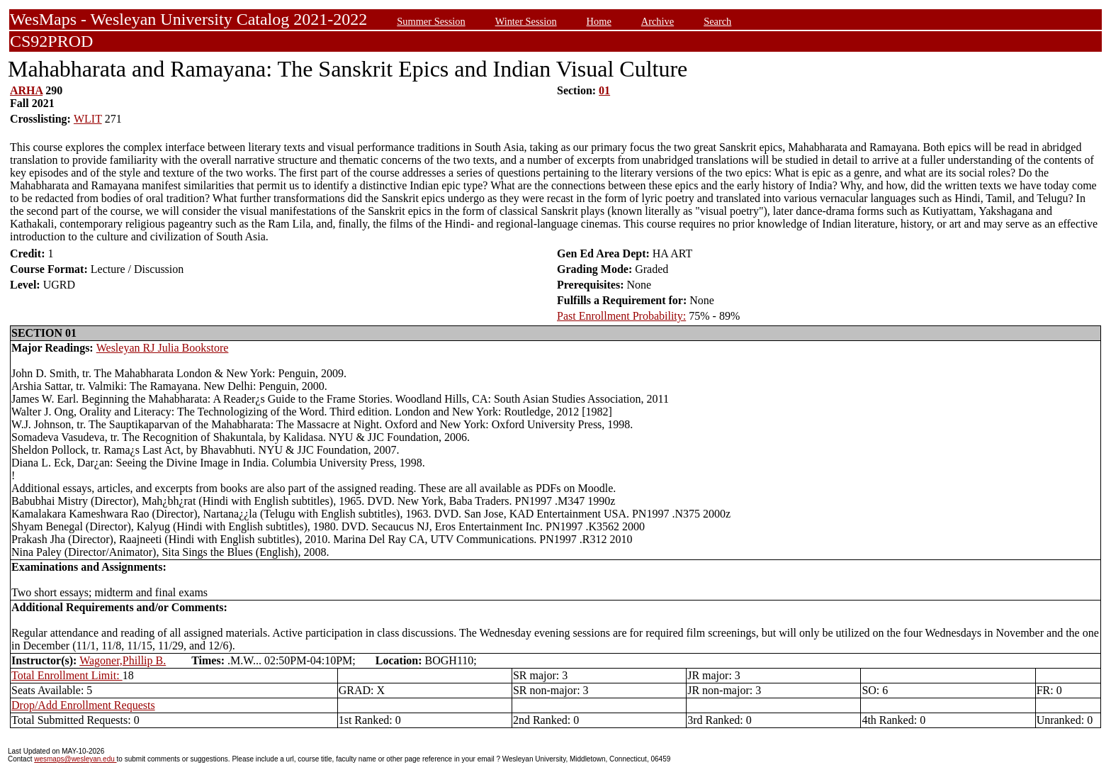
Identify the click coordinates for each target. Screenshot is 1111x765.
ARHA (26, 90)
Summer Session (431, 21)
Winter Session (526, 21)
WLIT (88, 119)
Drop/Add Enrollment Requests (83, 705)
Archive (657, 21)
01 (604, 90)
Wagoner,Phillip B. (122, 660)
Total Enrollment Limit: (67, 675)
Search (717, 21)
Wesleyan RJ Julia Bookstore (162, 348)
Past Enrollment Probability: (621, 316)
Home (599, 21)
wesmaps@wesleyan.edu (75, 759)
